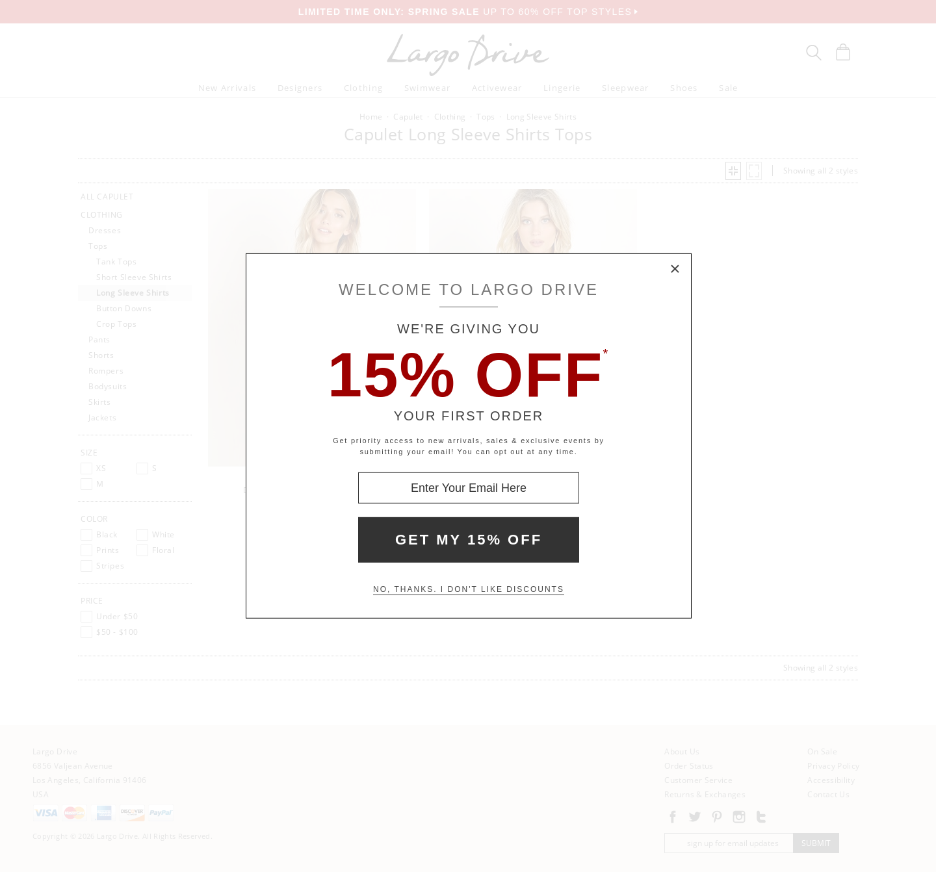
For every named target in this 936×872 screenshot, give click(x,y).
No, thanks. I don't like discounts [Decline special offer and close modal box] (468, 589)
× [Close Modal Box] (675, 270)
